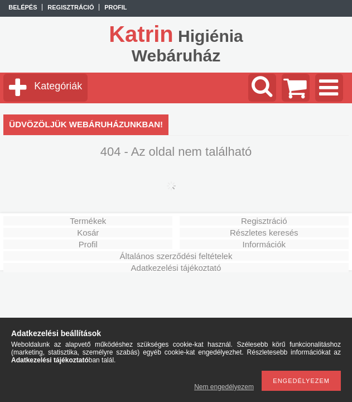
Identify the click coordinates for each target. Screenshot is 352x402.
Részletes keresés (264, 232)
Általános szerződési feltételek (176, 256)
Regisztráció (264, 221)
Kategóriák (58, 86)
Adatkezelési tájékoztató (176, 267)
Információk (264, 244)
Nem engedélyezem (224, 387)
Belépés (22, 7)
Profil (88, 244)
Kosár (88, 232)
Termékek (88, 221)
